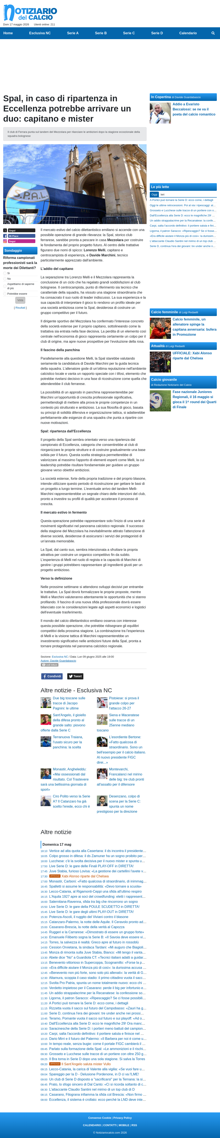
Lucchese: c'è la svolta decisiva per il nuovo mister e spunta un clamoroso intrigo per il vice (117, 861)
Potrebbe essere (17, 293)
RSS (134, 1125)
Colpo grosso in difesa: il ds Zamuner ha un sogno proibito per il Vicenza (103, 856)
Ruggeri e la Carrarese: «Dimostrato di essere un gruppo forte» (96, 932)
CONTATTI (110, 1125)
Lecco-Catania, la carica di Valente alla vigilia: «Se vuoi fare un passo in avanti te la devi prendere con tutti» (130, 1069)
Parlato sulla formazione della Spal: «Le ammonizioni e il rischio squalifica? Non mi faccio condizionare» (127, 1049)
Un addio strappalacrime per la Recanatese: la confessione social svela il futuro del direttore (118, 993)
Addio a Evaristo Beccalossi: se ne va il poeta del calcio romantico (194, 109)
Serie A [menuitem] (73, 33)
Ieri (162, 194)
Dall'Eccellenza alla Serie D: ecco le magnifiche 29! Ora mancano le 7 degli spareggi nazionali (119, 1023)
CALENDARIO (92, 1125)
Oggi (154, 194)
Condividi (52, 676)
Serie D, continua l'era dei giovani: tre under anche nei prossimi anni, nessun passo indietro (117, 1013)
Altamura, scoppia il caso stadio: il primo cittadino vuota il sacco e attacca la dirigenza (113, 978)
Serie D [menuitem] (157, 33)
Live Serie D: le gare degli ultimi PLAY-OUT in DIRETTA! (91, 912)
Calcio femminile (164, 312)
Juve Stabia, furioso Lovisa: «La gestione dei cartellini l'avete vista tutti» (103, 871)
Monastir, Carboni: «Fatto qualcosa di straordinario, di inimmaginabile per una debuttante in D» (120, 881)
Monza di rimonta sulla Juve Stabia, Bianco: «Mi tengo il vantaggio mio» (103, 952)
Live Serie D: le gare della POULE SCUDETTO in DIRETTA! (94, 906)
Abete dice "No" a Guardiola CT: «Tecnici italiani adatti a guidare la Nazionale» (108, 957)
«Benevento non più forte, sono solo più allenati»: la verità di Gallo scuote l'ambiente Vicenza (119, 972)
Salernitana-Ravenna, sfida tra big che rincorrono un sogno (93, 901)
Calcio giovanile (164, 379)
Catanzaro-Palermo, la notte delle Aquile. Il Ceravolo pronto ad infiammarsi (105, 922)
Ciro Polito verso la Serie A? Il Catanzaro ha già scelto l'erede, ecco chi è (71, 801)
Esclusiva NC (60, 656)
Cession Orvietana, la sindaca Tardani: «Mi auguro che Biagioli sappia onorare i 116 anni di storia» (123, 947)
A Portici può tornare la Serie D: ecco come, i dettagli (88, 1003)
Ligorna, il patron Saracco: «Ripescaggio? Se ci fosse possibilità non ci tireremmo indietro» (117, 998)
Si (8, 273)
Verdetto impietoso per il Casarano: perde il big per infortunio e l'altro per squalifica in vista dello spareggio (128, 988)
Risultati (20, 307)
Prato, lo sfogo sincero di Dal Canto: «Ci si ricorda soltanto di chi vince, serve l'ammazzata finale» (122, 1084)
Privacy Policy (122, 1117)
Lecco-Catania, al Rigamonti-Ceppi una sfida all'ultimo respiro (95, 891)
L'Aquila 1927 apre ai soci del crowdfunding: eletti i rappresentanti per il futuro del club (113, 896)
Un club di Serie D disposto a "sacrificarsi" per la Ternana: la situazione (102, 1079)
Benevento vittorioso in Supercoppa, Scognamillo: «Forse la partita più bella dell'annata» (115, 962)
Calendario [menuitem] (188, 33)
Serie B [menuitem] (101, 33)
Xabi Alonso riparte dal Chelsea (79, 876)
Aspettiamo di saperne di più (20, 286)
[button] (20, 300)
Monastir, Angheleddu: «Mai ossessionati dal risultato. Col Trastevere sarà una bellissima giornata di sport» (65, 779)
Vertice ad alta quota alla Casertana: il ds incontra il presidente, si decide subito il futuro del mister (122, 851)
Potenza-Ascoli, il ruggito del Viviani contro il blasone (88, 917)
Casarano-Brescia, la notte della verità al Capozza (87, 927)
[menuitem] (213, 33)
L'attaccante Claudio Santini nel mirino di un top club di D (92, 1089)
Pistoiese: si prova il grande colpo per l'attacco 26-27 (124, 703)
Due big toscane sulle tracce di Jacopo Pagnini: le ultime (69, 703)
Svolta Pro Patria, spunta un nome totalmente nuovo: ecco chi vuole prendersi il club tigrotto (118, 983)
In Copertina (161, 97)
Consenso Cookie (99, 1117)
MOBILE (124, 1125)
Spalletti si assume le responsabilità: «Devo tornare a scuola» (95, 886)
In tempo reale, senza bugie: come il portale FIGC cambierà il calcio (100, 1044)
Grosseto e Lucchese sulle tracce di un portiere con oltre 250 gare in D (102, 1054)
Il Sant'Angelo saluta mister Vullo (80, 1064)
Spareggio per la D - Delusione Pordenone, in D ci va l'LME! (94, 1074)
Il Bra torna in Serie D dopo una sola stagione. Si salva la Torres (97, 1059)
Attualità (158, 346)
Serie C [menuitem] (129, 33)
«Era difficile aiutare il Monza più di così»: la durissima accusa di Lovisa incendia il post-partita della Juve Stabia (133, 967)
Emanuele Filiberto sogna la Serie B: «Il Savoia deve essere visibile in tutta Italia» (110, 937)
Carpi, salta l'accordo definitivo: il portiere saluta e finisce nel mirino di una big (107, 1033)
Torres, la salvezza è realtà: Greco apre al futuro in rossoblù (94, 942)
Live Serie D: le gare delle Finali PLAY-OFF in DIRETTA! (91, 866)
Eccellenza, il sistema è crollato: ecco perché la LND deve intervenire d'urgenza (109, 1099)
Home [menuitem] (8, 33)
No (9, 278)
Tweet (75, 676)
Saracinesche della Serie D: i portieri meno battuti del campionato (98, 1028)
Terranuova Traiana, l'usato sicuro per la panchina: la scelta (68, 742)
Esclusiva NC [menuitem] (40, 33)
